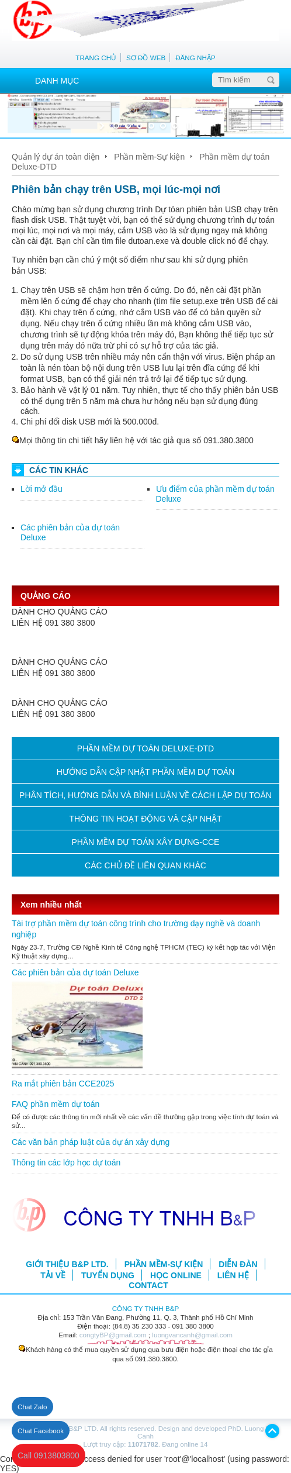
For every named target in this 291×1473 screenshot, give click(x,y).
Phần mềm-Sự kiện (149, 156)
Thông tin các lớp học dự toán (66, 1162)
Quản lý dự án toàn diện (55, 156)
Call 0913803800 (48, 1455)
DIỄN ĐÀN (238, 1264)
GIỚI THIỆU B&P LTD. (67, 1264)
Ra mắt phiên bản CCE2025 (63, 1083)
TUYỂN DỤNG (107, 1275)
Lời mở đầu (41, 489)
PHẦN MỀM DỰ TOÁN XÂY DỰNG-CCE (146, 842)
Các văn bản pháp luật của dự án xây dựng (90, 1142)
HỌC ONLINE (176, 1275)
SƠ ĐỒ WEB (145, 57)
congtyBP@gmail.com (113, 1335)
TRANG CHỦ (95, 57)
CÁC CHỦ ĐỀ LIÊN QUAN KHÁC (145, 865)
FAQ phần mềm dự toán (55, 1104)
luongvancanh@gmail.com (192, 1335)
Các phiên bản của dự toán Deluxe (75, 972)
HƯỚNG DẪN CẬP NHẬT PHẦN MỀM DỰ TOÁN (146, 772)
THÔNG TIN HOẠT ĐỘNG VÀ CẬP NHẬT (145, 818)
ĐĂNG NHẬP (195, 57)
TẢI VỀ (52, 1275)
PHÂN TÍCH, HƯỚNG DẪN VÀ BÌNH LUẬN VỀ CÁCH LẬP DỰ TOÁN (145, 795)
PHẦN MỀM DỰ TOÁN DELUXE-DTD (145, 748)
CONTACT (148, 1285)
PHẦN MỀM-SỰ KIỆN (163, 1264)
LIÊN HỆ (233, 1275)
